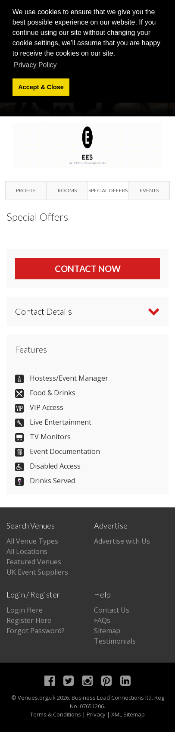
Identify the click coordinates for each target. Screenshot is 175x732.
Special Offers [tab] (108, 190)
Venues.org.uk (37, 697)
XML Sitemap (128, 714)
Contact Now (88, 268)
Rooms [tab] (67, 190)
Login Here (24, 610)
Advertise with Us (122, 541)
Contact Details (43, 311)
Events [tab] (149, 190)
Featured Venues (33, 561)
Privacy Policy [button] (35, 65)
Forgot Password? (35, 630)
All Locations (26, 551)
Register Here (28, 620)
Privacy (96, 714)
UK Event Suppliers (37, 572)
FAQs (102, 620)
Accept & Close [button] (41, 87)
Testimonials (115, 641)
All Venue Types (32, 541)
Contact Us (111, 610)
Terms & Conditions (55, 714)
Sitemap (107, 630)
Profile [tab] (26, 190)
